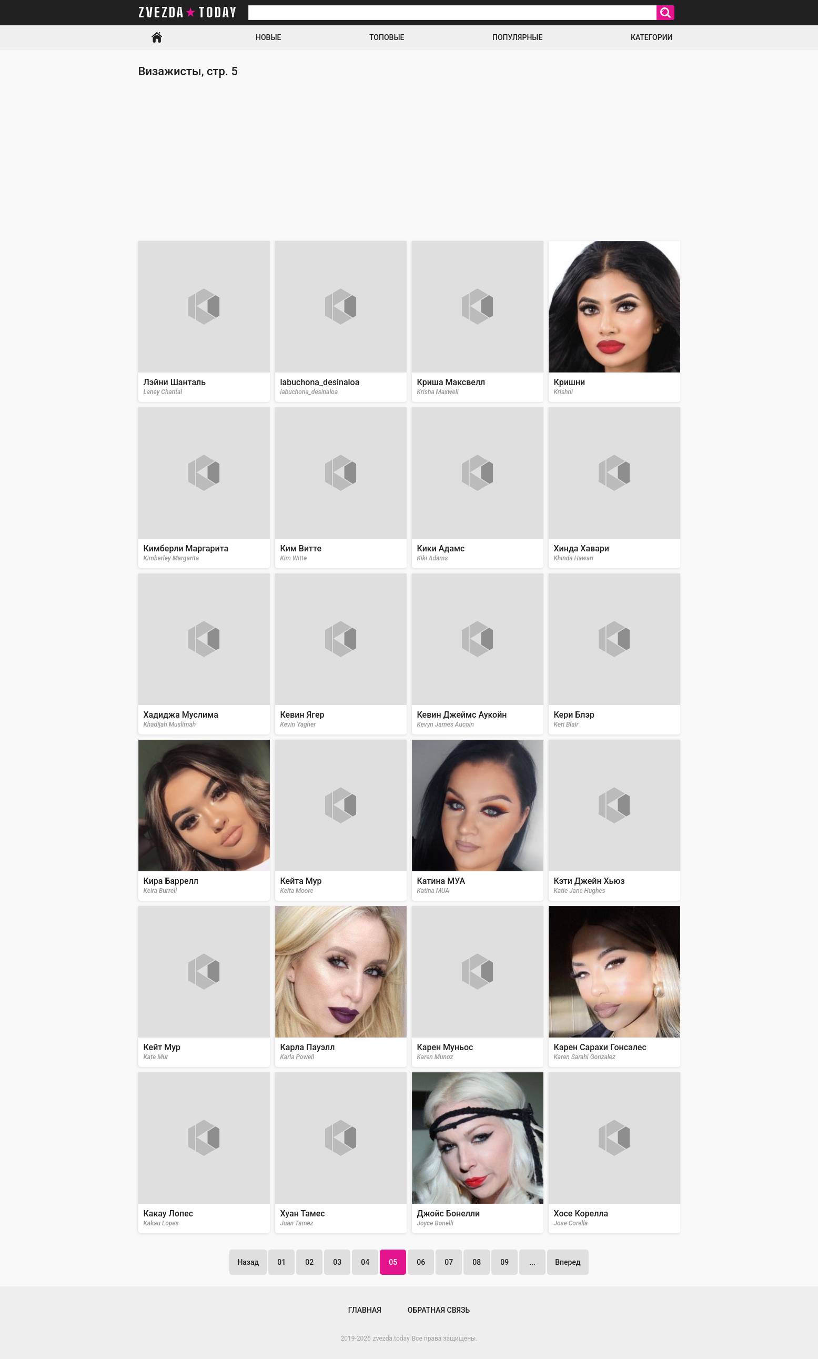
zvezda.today (391, 1338)
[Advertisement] (409, 159)
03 (337, 1262)
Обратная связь (439, 1310)
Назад (248, 1262)
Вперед (567, 1262)
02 (309, 1262)
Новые (268, 37)
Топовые (386, 37)
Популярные (517, 37)
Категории (652, 37)
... (532, 1262)
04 (365, 1262)
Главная (157, 37)
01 (281, 1262)
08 (476, 1262)
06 (421, 1262)
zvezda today (187, 12)
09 (504, 1262)
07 (449, 1262)
